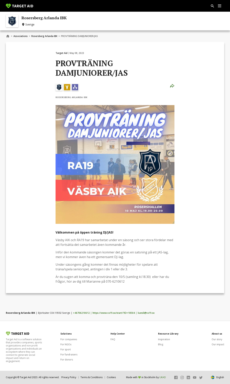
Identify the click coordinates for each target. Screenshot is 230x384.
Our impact (218, 344)
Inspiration (164, 339)
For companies (68, 339)
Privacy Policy (68, 377)
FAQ (113, 339)
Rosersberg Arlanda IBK (44, 36)
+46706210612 (81, 313)
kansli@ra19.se (146, 313)
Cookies (111, 377)
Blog (160, 344)
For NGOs (65, 344)
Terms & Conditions (91, 377)
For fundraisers (68, 354)
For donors (66, 359)
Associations (20, 36)
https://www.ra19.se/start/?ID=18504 (114, 313)
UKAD (162, 377)
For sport (65, 349)
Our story (217, 339)
